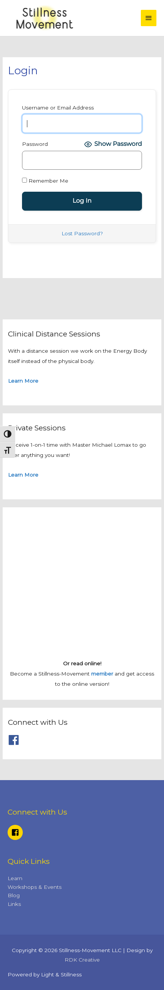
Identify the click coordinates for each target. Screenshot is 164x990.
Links (14, 904)
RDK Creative (82, 960)
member (102, 674)
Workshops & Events (35, 887)
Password (35, 144)
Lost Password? (82, 233)
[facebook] (15, 740)
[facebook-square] (16, 832)
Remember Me (45, 181)
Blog (14, 895)
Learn (15, 878)
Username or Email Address (58, 108)
